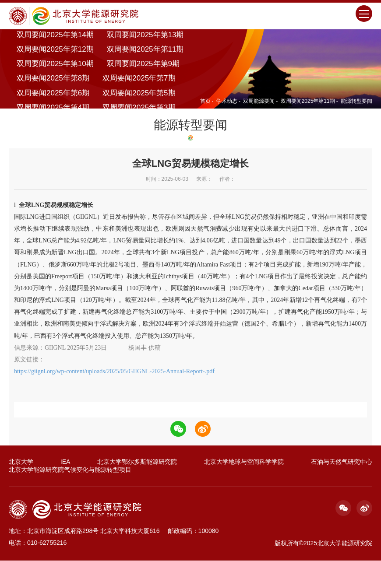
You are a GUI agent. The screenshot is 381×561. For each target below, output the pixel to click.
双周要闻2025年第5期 (138, 93)
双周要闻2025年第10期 (55, 64)
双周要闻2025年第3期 (138, 107)
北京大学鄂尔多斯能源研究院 (137, 462)
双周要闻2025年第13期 (145, 35)
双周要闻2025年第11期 (145, 49)
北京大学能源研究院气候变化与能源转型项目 (70, 469)
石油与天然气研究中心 (341, 462)
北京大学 (21, 462)
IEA (65, 462)
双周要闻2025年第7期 (138, 78)
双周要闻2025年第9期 (143, 64)
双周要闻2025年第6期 (53, 93)
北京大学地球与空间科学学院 (244, 462)
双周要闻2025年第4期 (53, 107)
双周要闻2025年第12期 (55, 49)
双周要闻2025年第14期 (55, 35)
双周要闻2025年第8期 (53, 78)
